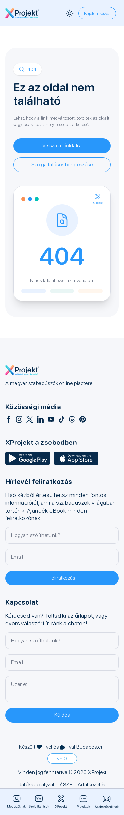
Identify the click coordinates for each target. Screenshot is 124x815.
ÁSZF (66, 784)
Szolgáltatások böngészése (62, 164)
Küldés (62, 715)
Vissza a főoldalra (62, 145)
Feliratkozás (62, 578)
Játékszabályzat (36, 784)
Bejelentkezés (97, 13)
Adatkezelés (91, 784)
